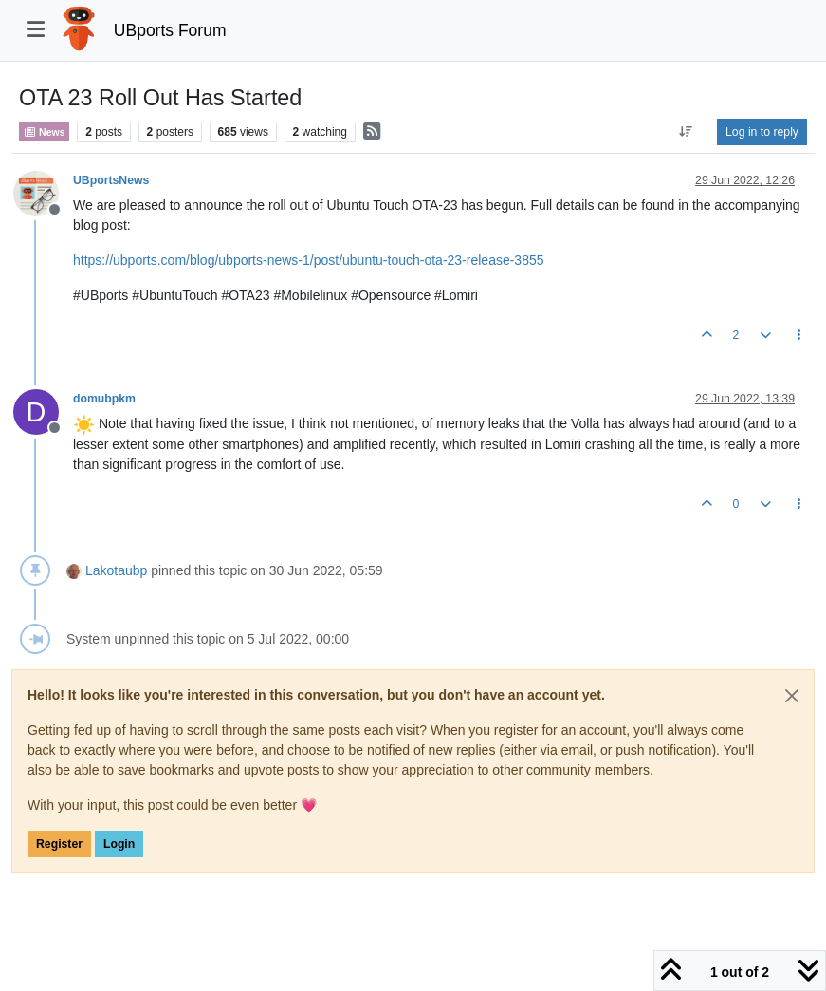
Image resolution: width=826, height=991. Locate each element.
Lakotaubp (116, 570)
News (44, 132)
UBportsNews (111, 180)
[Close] (792, 695)
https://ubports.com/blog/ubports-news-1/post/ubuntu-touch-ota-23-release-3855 (308, 260)
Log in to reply (761, 132)
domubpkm (104, 398)
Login (119, 844)
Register (59, 844)
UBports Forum (170, 30)
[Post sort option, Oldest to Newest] (686, 132)
